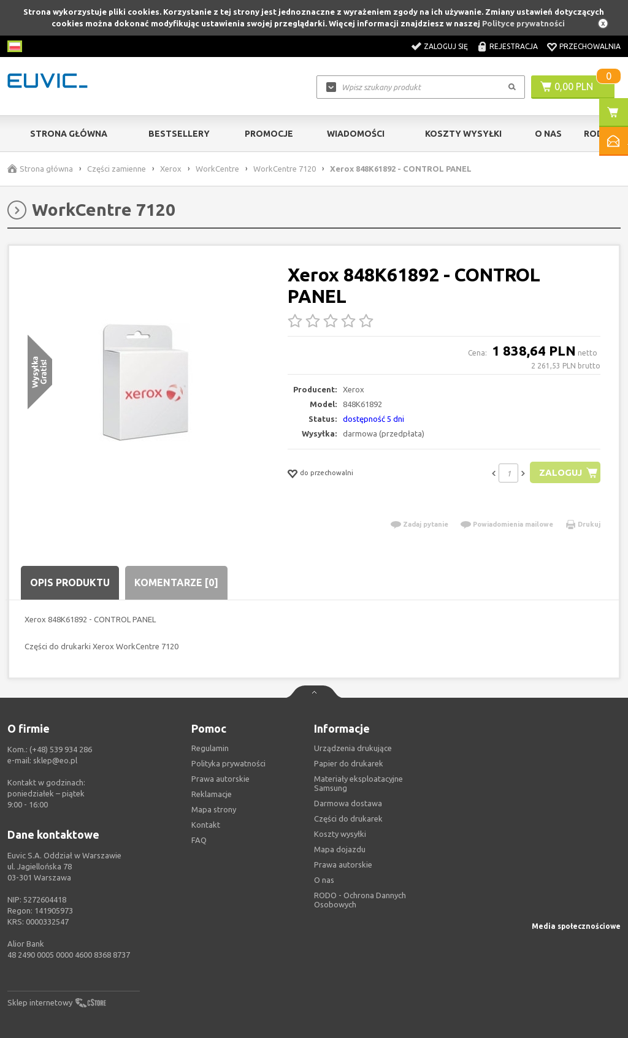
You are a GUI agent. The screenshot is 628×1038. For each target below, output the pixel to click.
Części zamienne (116, 168)
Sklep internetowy (39, 1002)
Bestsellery (179, 134)
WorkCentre (217, 168)
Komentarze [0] (176, 582)
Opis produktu (70, 582)
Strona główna (68, 134)
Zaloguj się (446, 46)
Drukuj (589, 524)
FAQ (199, 840)
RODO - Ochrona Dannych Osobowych (360, 900)
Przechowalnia (590, 46)
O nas (324, 880)
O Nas (548, 134)
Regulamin (210, 748)
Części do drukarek (348, 818)
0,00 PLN (573, 86)
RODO (597, 134)
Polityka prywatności (228, 763)
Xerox (171, 168)
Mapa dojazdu (340, 849)
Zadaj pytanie (425, 524)
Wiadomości (356, 134)
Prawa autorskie (343, 864)
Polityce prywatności (523, 23)
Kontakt (205, 824)
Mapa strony (213, 809)
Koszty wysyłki (463, 134)
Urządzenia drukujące (353, 748)
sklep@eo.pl (55, 760)
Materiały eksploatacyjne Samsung (358, 783)
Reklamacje (211, 794)
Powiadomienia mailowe (513, 524)
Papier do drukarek (348, 763)
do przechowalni (326, 472)
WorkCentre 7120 (284, 168)
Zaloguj (560, 472)
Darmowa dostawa (348, 803)
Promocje (269, 134)
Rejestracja (513, 46)
